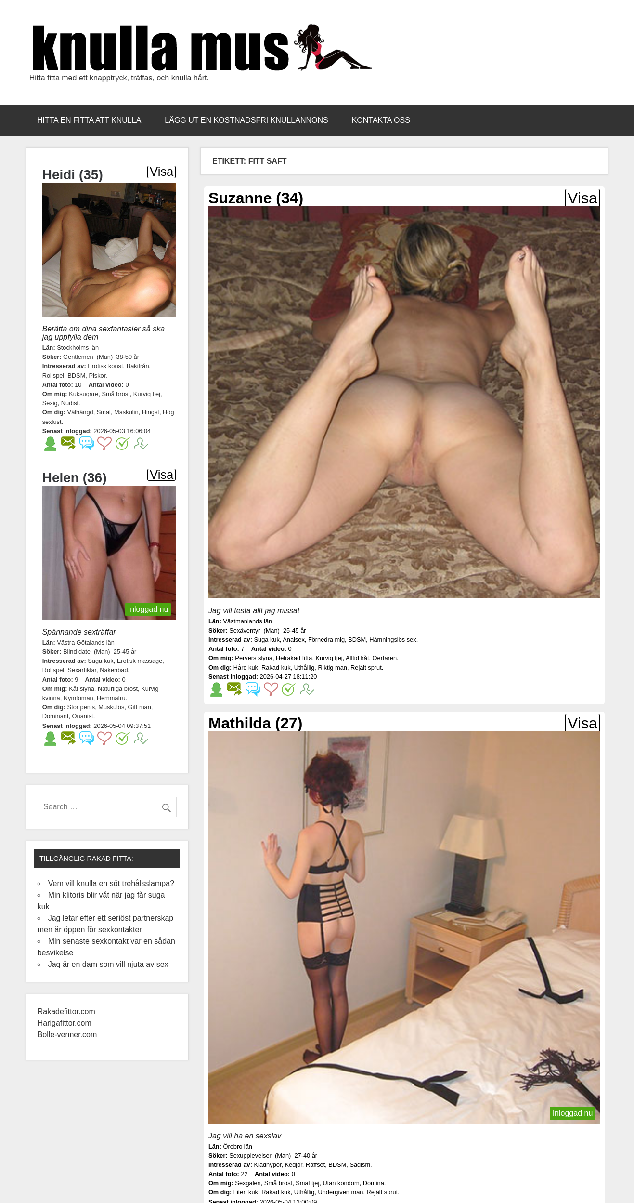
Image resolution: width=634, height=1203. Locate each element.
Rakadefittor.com (68, 1011)
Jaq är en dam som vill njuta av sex (108, 964)
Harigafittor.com (64, 1023)
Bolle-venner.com (67, 1035)
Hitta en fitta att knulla (89, 120)
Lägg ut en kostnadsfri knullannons (246, 120)
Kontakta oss (381, 120)
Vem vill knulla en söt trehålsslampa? (111, 883)
